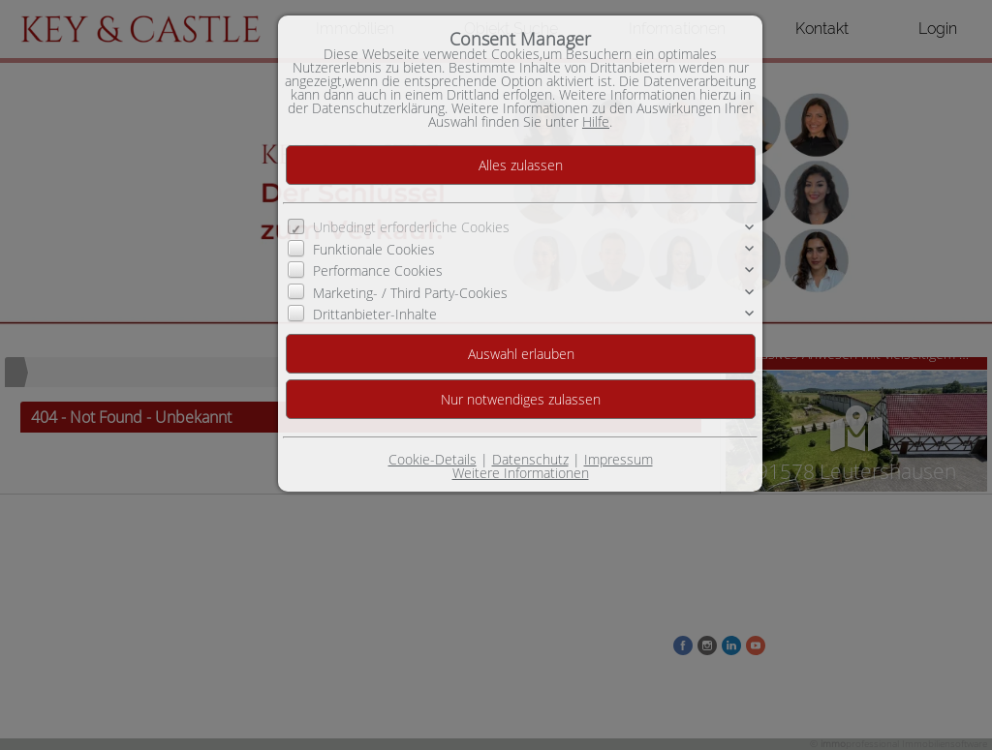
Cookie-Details (432, 459)
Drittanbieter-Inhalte (375, 314)
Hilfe (595, 121)
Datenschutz (530, 459)
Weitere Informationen (520, 473)
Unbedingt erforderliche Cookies (411, 227)
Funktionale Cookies (374, 249)
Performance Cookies (378, 270)
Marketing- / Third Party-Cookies (410, 293)
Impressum (618, 459)
